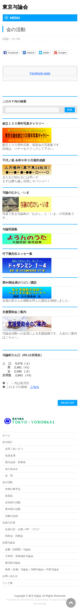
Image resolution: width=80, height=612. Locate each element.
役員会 (9, 495)
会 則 (9, 475)
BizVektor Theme (47, 599)
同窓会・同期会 (14, 535)
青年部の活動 (12, 509)
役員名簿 (10, 455)
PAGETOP (67, 402)
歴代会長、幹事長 (15, 462)
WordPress (27, 599)
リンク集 (7, 583)
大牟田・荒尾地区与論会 (19, 556)
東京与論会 (15, 7)
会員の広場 (8, 522)
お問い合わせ (10, 576)
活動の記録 (11, 515)
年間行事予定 (12, 489)
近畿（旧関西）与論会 (18, 549)
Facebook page (40, 73)
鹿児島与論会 (12, 562)
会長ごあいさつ (14, 448)
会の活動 (7, 482)
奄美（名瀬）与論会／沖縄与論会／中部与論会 (41, 569)
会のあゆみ (11, 468)
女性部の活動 (12, 502)
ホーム (6, 435)
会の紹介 (7, 442)
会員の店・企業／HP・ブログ (22, 529)
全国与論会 (8, 542)
